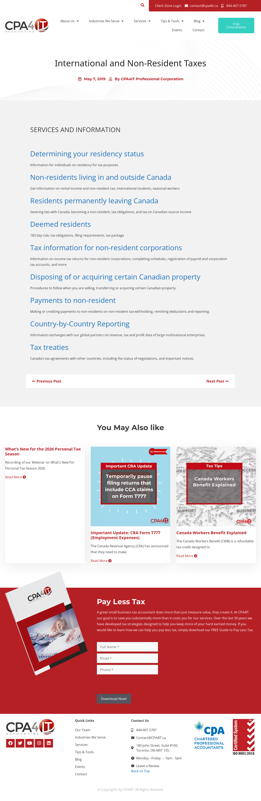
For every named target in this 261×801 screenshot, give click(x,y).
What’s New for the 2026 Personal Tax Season (43, 451)
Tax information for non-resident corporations (106, 247)
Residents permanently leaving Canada (94, 200)
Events (177, 30)
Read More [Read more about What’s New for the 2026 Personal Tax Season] (15, 477)
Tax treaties (49, 347)
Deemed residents (60, 224)
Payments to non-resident (73, 300)
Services (142, 21)
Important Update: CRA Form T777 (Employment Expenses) (125, 535)
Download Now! (114, 698)
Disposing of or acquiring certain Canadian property (115, 276)
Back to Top (140, 771)
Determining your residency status (87, 153)
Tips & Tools (172, 21)
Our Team (82, 730)
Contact (198, 30)
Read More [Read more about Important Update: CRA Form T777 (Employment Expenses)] (101, 560)
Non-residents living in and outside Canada (100, 177)
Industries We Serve (106, 21)
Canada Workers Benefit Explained (211, 532)
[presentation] (128, 684)
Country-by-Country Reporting (79, 323)
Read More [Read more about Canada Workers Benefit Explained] (186, 556)
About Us (69, 21)
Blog (199, 21)
